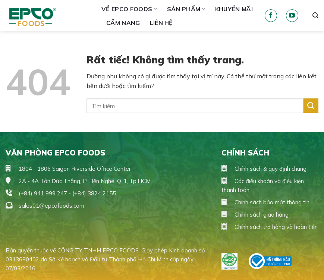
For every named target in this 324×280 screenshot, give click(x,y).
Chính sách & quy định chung (263, 168)
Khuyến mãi (234, 9)
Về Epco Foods (129, 9)
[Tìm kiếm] (315, 15)
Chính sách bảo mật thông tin (265, 202)
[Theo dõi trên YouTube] (292, 15)
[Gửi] (310, 105)
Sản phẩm (186, 9)
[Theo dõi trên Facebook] (271, 15)
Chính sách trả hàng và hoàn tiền (269, 226)
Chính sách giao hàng (255, 214)
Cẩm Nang (123, 22)
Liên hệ (161, 22)
